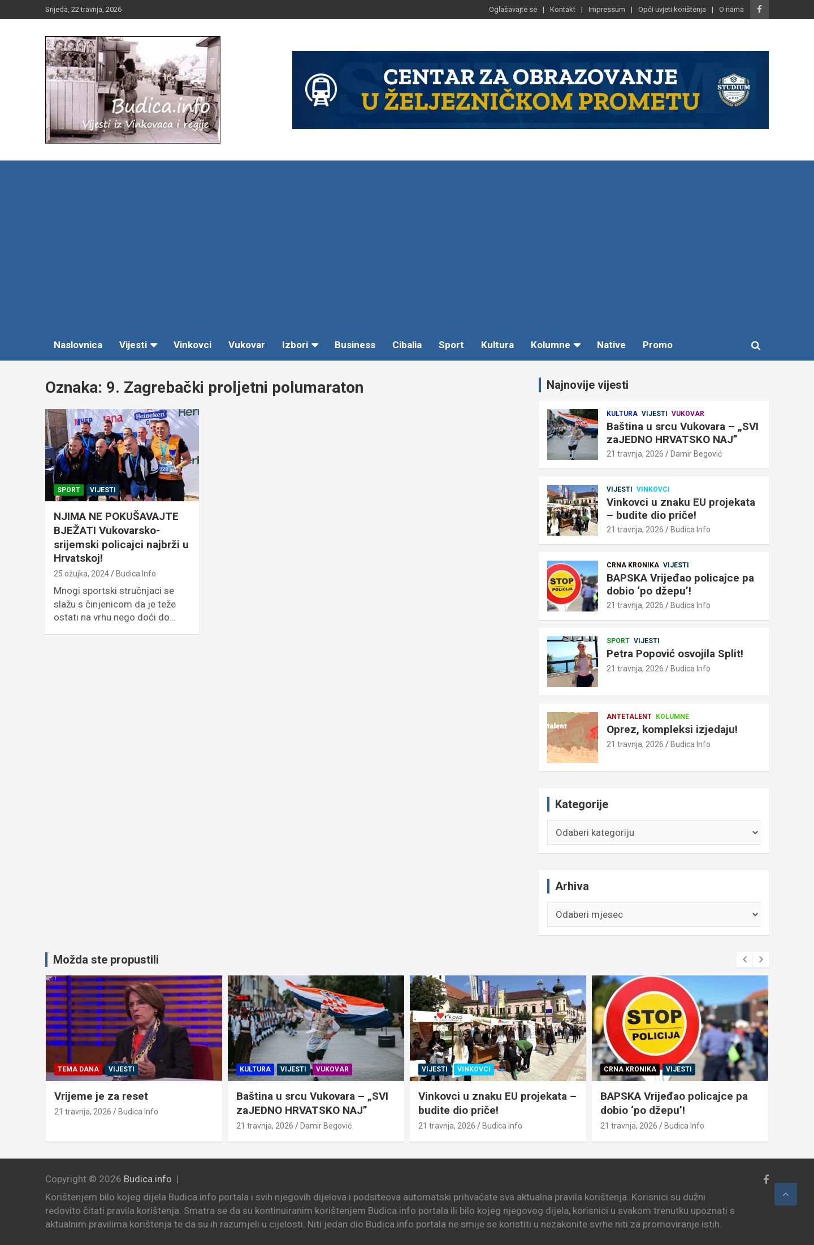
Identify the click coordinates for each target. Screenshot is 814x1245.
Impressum (606, 9)
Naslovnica (78, 344)
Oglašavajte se (513, 9)
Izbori (295, 344)
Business (355, 344)
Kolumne (550, 344)
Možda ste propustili (106, 959)
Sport (451, 344)
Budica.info (148, 1179)
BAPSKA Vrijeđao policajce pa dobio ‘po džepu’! (680, 584)
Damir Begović (696, 453)
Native (611, 344)
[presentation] (744, 960)
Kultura (497, 344)
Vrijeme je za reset (202, 1096)
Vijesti (133, 344)
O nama (731, 9)
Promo (658, 344)
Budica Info (136, 573)
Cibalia (407, 344)
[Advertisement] (407, 245)
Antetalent (629, 717)
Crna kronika (633, 565)
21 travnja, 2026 (635, 453)
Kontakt (562, 9)
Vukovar (246, 344)
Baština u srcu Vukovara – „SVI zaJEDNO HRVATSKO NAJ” (683, 433)
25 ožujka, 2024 (81, 573)
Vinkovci (192, 344)
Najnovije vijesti (588, 385)
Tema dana (179, 1069)
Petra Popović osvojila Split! (675, 653)
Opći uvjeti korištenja (672, 9)
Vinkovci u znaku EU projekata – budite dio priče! (681, 509)
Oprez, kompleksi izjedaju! (672, 729)
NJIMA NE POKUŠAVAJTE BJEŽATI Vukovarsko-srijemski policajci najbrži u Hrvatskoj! (121, 537)
